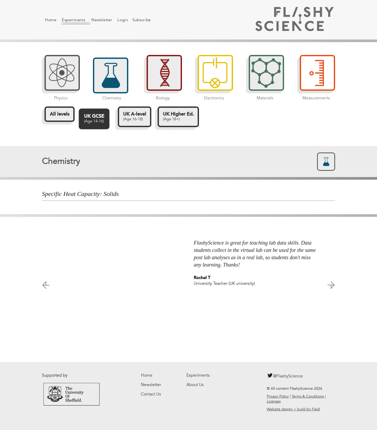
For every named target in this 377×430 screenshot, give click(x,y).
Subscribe (138, 20)
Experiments (72, 21)
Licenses (274, 401)
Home (51, 20)
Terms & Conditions (308, 396)
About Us (195, 384)
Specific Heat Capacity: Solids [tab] (80, 193)
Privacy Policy (278, 396)
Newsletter (97, 20)
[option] (188, 260)
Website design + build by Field (293, 409)
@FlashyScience (285, 375)
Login (118, 20)
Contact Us (151, 394)
